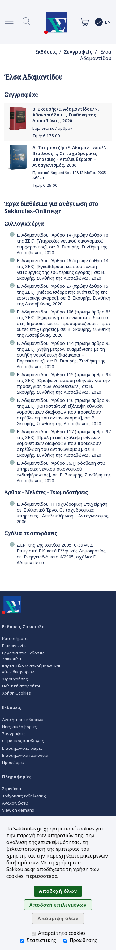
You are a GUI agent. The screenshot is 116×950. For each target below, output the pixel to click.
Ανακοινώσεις (15, 803)
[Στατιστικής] (22, 941)
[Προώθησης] (65, 941)
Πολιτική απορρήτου (21, 686)
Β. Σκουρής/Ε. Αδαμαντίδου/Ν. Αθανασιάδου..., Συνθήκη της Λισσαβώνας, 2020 (65, 115)
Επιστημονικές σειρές (22, 748)
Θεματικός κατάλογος (23, 741)
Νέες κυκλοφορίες (19, 726)
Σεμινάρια (11, 788)
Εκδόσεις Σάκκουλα (23, 627)
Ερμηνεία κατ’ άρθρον (52, 128)
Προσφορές (13, 762)
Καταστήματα (15, 638)
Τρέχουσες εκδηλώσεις (24, 796)
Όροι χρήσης (15, 679)
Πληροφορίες (17, 777)
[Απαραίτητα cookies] (34, 934)
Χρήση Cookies (16, 693)
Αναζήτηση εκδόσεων (22, 719)
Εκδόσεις (46, 52)
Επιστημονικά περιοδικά (25, 755)
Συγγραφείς (78, 52)
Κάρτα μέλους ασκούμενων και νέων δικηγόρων (31, 669)
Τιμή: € (46, 135)
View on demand (18, 810)
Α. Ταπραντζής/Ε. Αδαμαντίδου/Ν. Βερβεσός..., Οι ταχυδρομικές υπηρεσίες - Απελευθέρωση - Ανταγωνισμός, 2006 (70, 156)
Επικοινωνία (14, 645)
